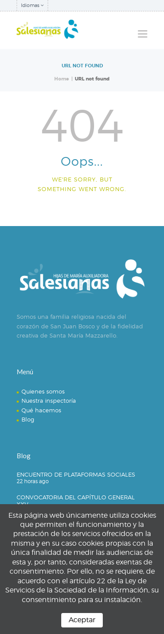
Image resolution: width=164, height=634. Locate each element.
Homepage (78, 210)
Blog (27, 419)
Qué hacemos (41, 410)
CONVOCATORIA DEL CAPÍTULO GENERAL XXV (76, 501)
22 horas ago (33, 481)
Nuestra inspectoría (48, 400)
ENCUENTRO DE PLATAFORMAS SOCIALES (76, 474)
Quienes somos (43, 391)
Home (61, 79)
